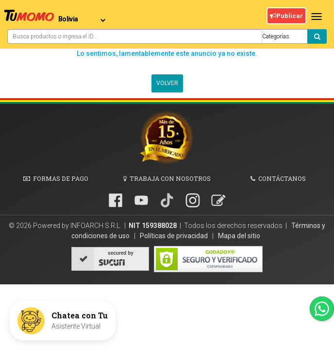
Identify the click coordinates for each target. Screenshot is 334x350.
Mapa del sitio (239, 236)
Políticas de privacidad (174, 236)
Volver (167, 83)
